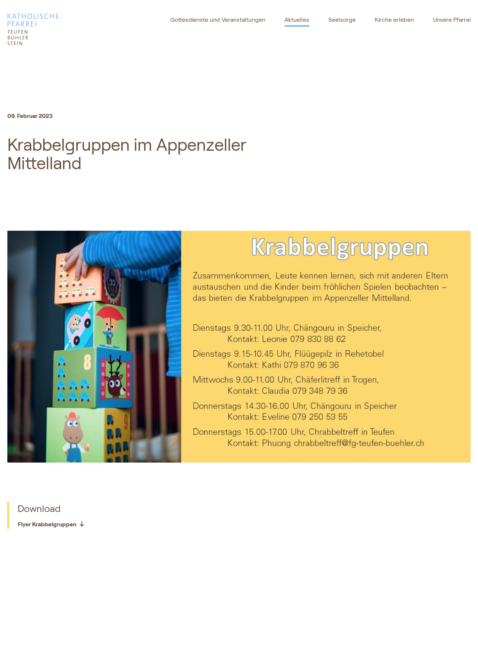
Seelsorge (342, 20)
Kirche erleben (394, 20)
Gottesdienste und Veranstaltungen (217, 20)
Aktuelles (297, 20)
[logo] (53, 29)
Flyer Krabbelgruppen (52, 524)
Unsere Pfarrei (452, 20)
